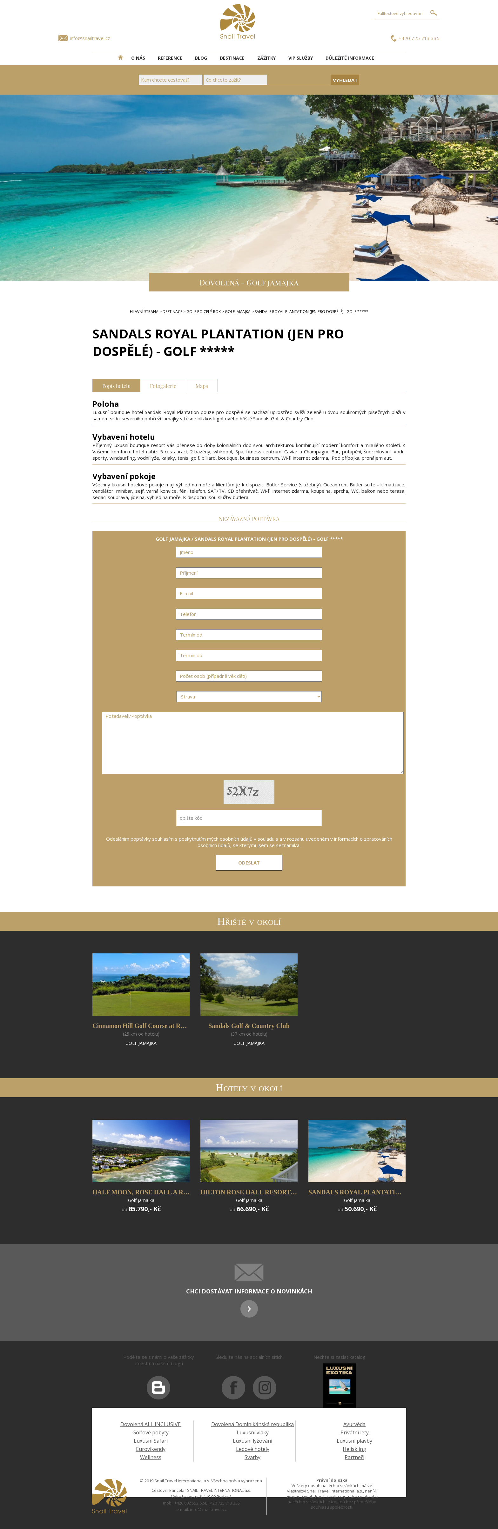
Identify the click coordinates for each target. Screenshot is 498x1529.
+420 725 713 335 (419, 38)
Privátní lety (354, 1432)
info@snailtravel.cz (90, 38)
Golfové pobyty (150, 1432)
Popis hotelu (116, 385)
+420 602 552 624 (190, 1503)
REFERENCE (170, 58)
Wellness (150, 1457)
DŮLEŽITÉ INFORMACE (350, 58)
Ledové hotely (252, 1449)
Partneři (354, 1457)
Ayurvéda (354, 1424)
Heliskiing (354, 1449)
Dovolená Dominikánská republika (252, 1424)
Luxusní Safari (151, 1440)
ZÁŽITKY (266, 58)
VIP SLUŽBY (300, 58)
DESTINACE (232, 58)
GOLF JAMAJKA (238, 311)
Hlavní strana (144, 311)
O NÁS (138, 58)
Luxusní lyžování (252, 1440)
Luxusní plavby (354, 1440)
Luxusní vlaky (253, 1432)
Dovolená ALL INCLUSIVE (150, 1424)
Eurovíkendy (150, 1449)
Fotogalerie (163, 385)
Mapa (202, 385)
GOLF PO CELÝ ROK (203, 311)
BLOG (201, 58)
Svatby (252, 1457)
